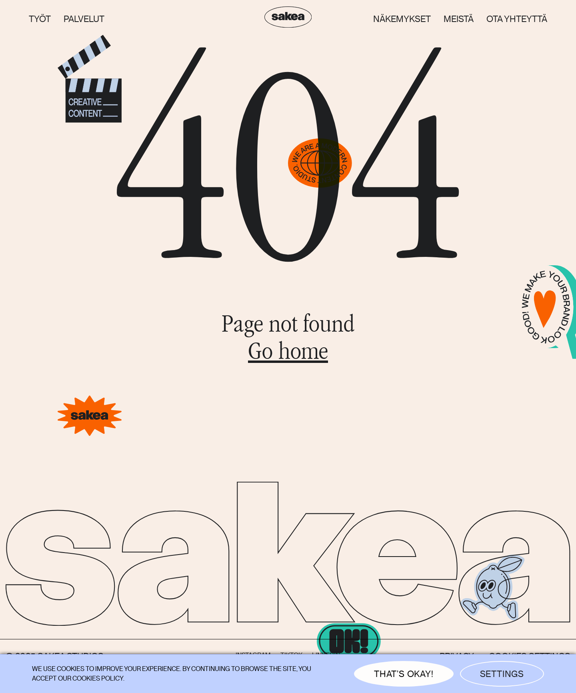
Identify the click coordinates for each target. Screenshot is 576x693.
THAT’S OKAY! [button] (404, 674)
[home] (288, 18)
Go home (288, 354)
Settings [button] (502, 674)
